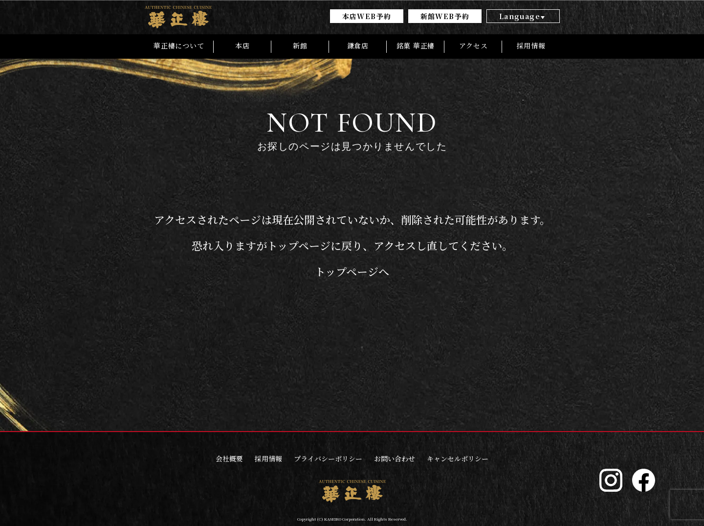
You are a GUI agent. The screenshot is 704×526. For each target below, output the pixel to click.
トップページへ (352, 271)
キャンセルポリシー (457, 458)
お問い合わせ (394, 458)
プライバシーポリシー (328, 458)
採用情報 (268, 458)
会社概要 (229, 458)
